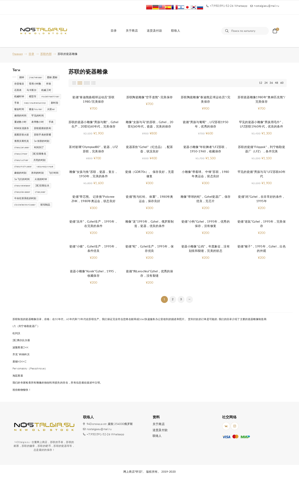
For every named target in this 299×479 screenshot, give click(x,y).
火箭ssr (51, 109)
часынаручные (45, 166)
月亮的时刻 (39, 160)
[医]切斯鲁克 (39, 154)
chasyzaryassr (21, 147)
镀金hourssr (35, 109)
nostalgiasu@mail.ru (99, 429)
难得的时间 (20, 115)
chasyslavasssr (22, 192)
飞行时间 (53, 173)
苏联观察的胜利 (42, 128)
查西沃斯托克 (21, 141)
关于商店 (132, 30)
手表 (16, 103)
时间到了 (39, 147)
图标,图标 (52, 77)
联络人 (175, 30)
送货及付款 (154, 30)
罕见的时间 (37, 115)
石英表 (18, 90)
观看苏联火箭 (21, 134)
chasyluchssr (21, 160)
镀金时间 (19, 109)
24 (266, 83)
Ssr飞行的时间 (22, 179)
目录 (114, 30)
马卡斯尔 (31, 90)
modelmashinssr (50, 96)
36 (271, 83)
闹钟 (21, 77)
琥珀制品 (45, 204)
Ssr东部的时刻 (41, 141)
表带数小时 (37, 122)
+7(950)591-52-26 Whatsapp (105, 434)
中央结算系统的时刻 (25, 198)
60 (282, 83)
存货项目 (19, 84)
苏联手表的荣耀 (42, 134)
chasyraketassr (22, 185)
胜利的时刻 (37, 173)
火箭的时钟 (41, 179)
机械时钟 (19, 96)
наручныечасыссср (35, 103)
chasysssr (40, 192)
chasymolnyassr (23, 166)
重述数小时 (20, 122)
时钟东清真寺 (21, 128)
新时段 (54, 103)
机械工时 (46, 90)
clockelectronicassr (25, 204)
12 (260, 83)
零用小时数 (35, 84)
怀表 (48, 84)
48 (276, 83)
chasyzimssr (20, 154)
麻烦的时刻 (20, 173)
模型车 (32, 96)
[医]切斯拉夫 (42, 185)
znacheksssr (35, 77)
